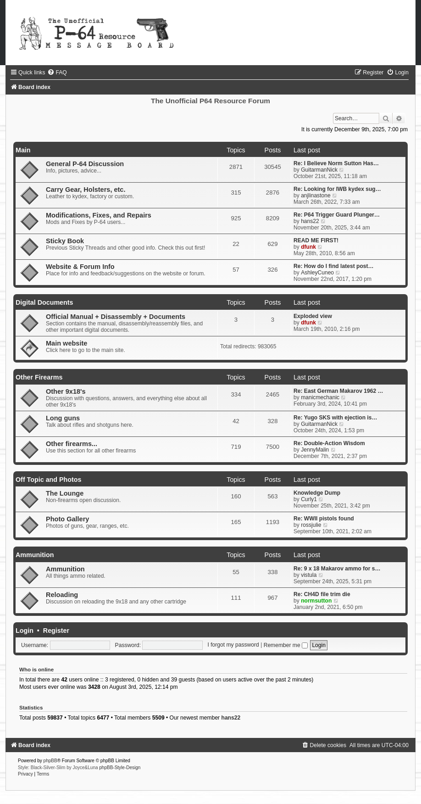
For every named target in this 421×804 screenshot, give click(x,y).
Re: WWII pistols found (324, 518)
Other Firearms (39, 377)
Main (23, 150)
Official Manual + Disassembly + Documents (115, 316)
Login (24, 630)
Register (56, 630)
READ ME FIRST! (316, 240)
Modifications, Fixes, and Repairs (98, 215)
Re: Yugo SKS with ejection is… (335, 417)
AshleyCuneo (317, 272)
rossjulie (311, 525)
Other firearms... (71, 443)
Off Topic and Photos (49, 479)
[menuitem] (56, 72)
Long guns (63, 418)
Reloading (62, 594)
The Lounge (64, 493)
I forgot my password (233, 645)
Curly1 (309, 499)
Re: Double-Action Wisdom (329, 443)
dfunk (308, 247)
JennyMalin (315, 450)
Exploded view (313, 316)
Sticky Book (65, 241)
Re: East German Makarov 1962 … (338, 391)
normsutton (316, 600)
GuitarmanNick (319, 170)
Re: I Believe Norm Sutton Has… (336, 163)
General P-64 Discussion (85, 164)
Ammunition (35, 554)
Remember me (286, 645)
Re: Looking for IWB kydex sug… (337, 189)
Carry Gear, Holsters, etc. (85, 189)
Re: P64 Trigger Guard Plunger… (337, 215)
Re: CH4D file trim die (322, 594)
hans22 (310, 221)
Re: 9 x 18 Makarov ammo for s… (337, 568)
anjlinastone (316, 195)
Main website (66, 343)
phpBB (50, 760)
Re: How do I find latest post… (334, 266)
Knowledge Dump (317, 493)
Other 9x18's (66, 391)
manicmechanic (320, 397)
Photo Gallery (67, 519)
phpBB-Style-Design (119, 767)
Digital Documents (44, 302)
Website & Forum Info (80, 266)
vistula (308, 575)
